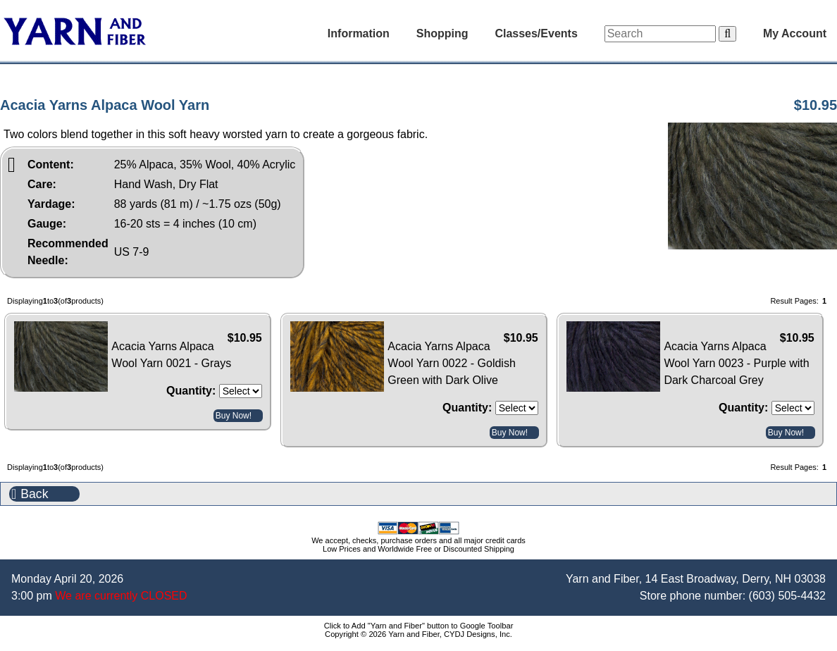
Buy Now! (234, 416)
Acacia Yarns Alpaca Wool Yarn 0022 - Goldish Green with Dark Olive (451, 363)
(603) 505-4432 (787, 596)
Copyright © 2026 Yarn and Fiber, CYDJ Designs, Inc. (418, 634)
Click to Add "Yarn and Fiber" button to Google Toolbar (419, 625)
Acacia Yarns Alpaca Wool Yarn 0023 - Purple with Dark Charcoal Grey (736, 363)
